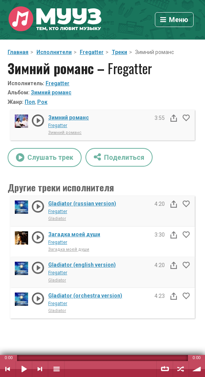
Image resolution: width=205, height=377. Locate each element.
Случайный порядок (181, 369)
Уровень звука (197, 369)
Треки (119, 52)
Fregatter (92, 52)
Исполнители (54, 52)
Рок (42, 102)
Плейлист (56, 369)
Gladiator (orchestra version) (85, 296)
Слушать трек (44, 157)
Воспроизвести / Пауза (24, 369)
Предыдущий (8, 369)
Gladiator (57, 218)
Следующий (40, 369)
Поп (30, 102)
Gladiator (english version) (82, 265)
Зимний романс (51, 92)
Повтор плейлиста (165, 369)
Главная (18, 52)
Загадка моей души (74, 234)
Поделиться (119, 157)
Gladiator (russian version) (82, 203)
